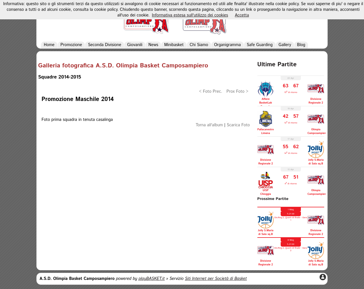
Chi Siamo (199, 45)
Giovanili (134, 45)
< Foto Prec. (210, 91)
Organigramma (227, 45)
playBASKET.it (151, 279)
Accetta (242, 15)
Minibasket (173, 45)
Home (49, 45)
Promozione (71, 45)
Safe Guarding (260, 45)
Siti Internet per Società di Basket (216, 279)
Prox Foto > (237, 91)
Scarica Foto (238, 125)
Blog (301, 45)
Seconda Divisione (104, 45)
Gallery (285, 45)
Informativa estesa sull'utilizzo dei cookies (190, 15)
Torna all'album (209, 125)
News (153, 45)
